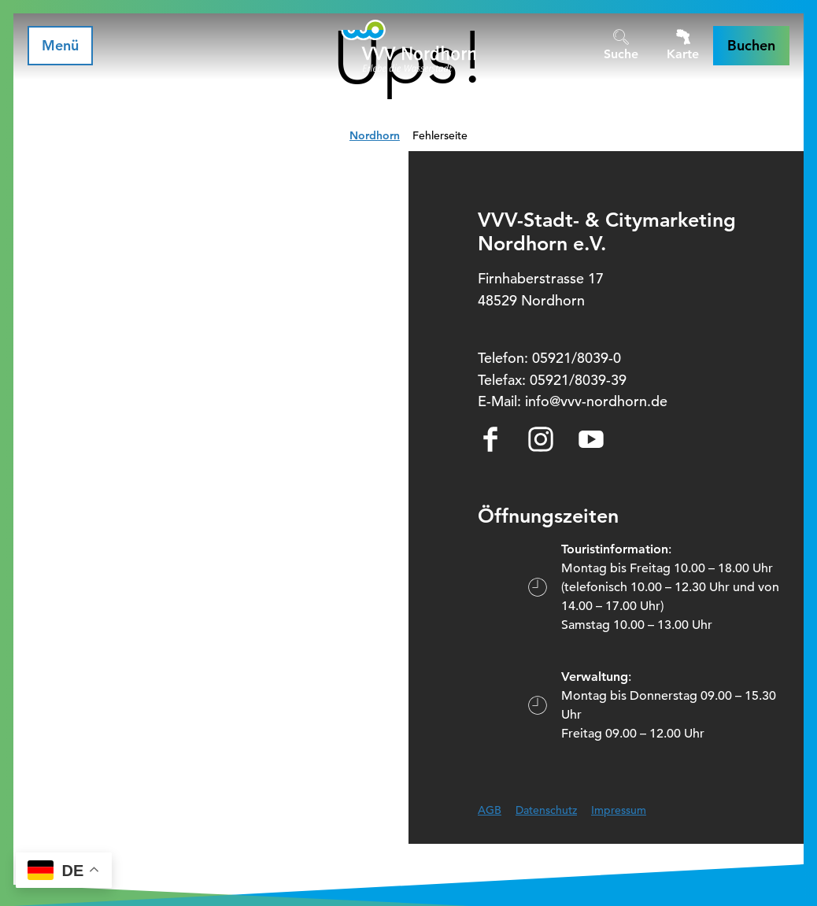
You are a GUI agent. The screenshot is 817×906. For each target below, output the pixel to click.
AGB (489, 810)
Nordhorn (374, 135)
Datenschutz (546, 810)
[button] (751, 45)
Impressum (618, 810)
